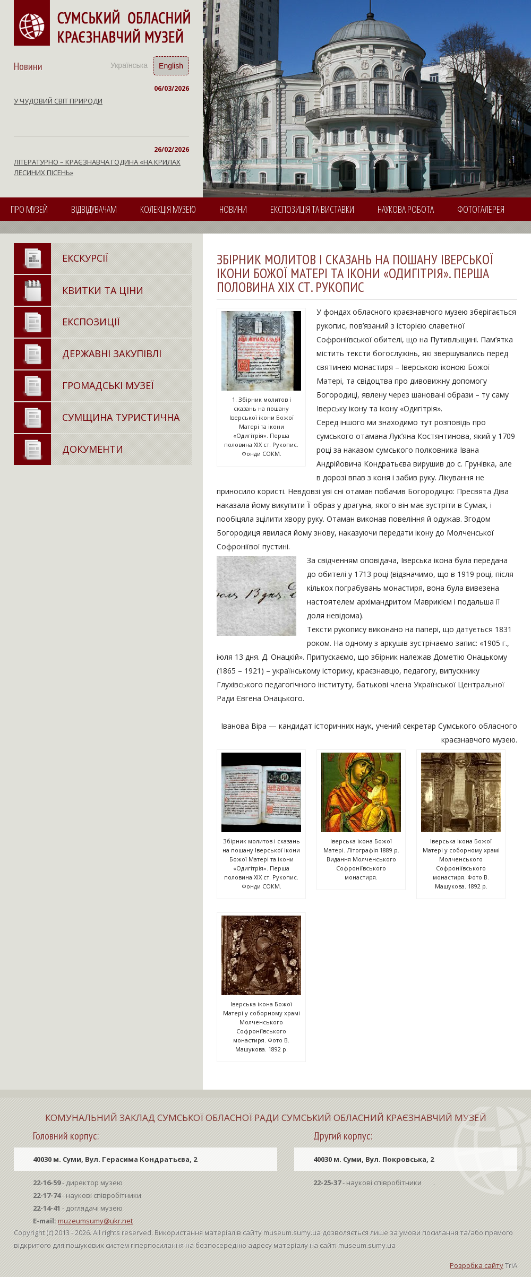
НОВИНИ (233, 209)
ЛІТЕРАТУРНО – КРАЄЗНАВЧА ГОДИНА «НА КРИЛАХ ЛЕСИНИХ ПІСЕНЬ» (97, 167)
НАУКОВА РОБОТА (406, 209)
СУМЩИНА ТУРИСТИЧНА (120, 417)
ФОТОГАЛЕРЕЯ (480, 209)
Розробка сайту (476, 1265)
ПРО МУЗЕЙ (29, 209)
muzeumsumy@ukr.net (95, 1221)
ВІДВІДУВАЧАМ (94, 209)
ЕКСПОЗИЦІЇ (91, 321)
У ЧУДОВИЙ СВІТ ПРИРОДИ (58, 101)
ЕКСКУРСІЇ (85, 258)
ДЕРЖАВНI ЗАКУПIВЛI (111, 353)
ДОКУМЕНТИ (92, 449)
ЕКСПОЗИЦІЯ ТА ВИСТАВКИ (312, 209)
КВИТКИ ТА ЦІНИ (102, 290)
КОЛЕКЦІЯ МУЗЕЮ (168, 209)
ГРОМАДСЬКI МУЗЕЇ (108, 385)
